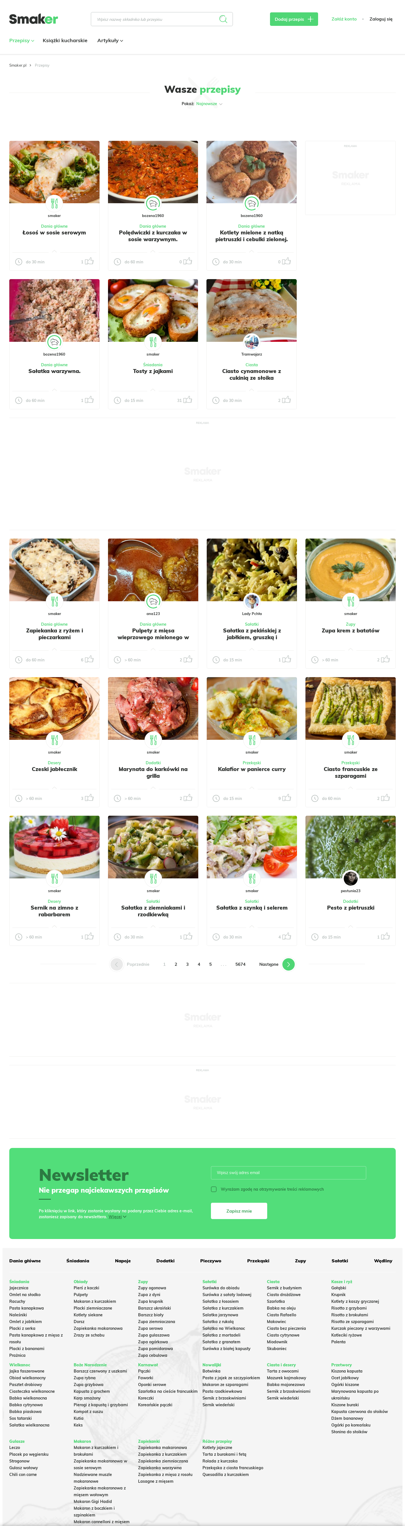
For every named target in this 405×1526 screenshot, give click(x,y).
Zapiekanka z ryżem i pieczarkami (54, 634)
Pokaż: (203, 104)
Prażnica (17, 1355)
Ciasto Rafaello (281, 1314)
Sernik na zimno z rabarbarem (54, 911)
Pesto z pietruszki (350, 907)
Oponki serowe (152, 1384)
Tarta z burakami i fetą (224, 1454)
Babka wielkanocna (28, 1398)
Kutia (79, 1418)
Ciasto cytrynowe (283, 1335)
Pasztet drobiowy (25, 1384)
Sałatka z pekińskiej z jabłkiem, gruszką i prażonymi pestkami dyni (251, 637)
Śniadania (153, 364)
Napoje (123, 1260)
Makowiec (276, 1321)
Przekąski (252, 762)
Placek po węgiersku (28, 1454)
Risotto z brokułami (349, 1314)
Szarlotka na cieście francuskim (168, 1391)
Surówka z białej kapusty (226, 1348)
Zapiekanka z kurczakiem (162, 1454)
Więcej (115, 1216)
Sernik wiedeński (218, 1404)
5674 (240, 964)
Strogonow (19, 1461)
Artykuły (109, 40)
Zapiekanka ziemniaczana (163, 1461)
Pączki (144, 1371)
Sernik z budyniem (284, 1287)
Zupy (351, 624)
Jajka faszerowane (26, 1371)
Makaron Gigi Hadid (93, 1501)
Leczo (14, 1447)
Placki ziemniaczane (93, 1308)
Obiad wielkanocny (27, 1377)
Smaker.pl (17, 65)
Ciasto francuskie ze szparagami (351, 772)
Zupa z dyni (149, 1294)
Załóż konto (344, 19)
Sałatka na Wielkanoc (223, 1328)
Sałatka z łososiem (220, 1301)
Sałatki (252, 624)
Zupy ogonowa (152, 1287)
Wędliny (383, 1260)
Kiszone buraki (345, 1404)
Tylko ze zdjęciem (50, 121)
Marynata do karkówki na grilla (153, 772)
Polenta (338, 1341)
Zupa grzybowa (89, 1384)
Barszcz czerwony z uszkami (100, 1371)
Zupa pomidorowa (155, 1348)
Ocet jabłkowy (345, 1377)
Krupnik (338, 1294)
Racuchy (17, 1301)
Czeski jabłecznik (54, 769)
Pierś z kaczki (86, 1287)
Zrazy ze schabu (89, 1335)
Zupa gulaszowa (154, 1335)
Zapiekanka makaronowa (98, 1328)
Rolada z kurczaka (220, 1461)
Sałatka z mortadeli (221, 1335)
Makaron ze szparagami (225, 1384)
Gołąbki (338, 1287)
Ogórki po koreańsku (350, 1425)
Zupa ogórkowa (153, 1341)
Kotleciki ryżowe (346, 1335)
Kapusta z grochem (92, 1391)
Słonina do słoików (349, 1431)
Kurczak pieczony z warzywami (360, 1328)
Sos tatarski (20, 1418)
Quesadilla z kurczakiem (225, 1474)
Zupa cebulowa (152, 1355)
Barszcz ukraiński (154, 1308)
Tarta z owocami (283, 1371)
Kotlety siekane (88, 1314)
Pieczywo (210, 1260)
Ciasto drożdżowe (284, 1294)
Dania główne (54, 226)
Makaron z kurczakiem (95, 1301)
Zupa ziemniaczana (156, 1321)
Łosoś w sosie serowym (54, 232)
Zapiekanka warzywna (160, 1467)
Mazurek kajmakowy (286, 1377)
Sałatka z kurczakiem (223, 1308)
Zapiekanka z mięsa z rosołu (165, 1474)
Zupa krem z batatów (350, 630)
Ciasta (252, 364)
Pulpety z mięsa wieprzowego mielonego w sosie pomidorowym (153, 637)
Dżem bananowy (347, 1418)
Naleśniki (18, 1314)
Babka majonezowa (286, 1384)
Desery (54, 762)
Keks (78, 1425)
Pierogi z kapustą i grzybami (101, 1404)
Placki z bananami (26, 1348)
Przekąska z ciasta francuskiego (232, 1467)
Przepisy (21, 40)
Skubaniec (277, 1348)
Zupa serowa (150, 1328)
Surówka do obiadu (220, 1287)
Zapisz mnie (239, 1211)
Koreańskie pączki (155, 1404)
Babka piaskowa (25, 1411)
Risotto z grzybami (349, 1308)
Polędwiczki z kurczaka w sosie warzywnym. (153, 236)
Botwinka (211, 1371)
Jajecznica (18, 1287)
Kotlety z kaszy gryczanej (355, 1301)
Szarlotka (276, 1301)
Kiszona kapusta (347, 1371)
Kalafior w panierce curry (252, 769)
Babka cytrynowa (26, 1404)
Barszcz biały (151, 1314)
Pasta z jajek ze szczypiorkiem (231, 1377)
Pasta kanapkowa (26, 1308)
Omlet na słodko (24, 1294)
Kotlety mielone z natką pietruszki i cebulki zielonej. (251, 236)
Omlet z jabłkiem (25, 1321)
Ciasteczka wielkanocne (32, 1391)
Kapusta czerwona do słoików (359, 1411)
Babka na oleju (281, 1308)
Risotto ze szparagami (352, 1321)
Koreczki (146, 1398)
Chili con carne (23, 1474)
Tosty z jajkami (153, 371)
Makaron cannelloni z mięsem (102, 1521)
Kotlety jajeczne (217, 1447)
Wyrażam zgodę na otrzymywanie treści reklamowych (267, 1189)
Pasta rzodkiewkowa (222, 1391)
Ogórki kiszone (345, 1384)
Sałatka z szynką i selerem (252, 907)
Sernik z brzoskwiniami (224, 1398)
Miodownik (277, 1341)
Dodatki (153, 762)
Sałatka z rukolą (218, 1321)
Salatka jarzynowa (220, 1314)
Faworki (145, 1377)
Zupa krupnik (150, 1301)
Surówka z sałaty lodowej (226, 1294)
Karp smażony (87, 1398)
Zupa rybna (85, 1377)
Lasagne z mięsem (156, 1481)
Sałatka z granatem (221, 1341)
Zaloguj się (381, 19)
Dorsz (79, 1321)
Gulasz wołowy (23, 1467)
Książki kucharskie (65, 40)
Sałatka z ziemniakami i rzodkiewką (153, 911)
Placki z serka (22, 1328)
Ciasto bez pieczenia (286, 1328)
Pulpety (81, 1294)
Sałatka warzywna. (54, 371)
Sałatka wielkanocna (29, 1425)
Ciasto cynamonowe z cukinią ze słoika (251, 374)
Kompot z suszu (88, 1411)
